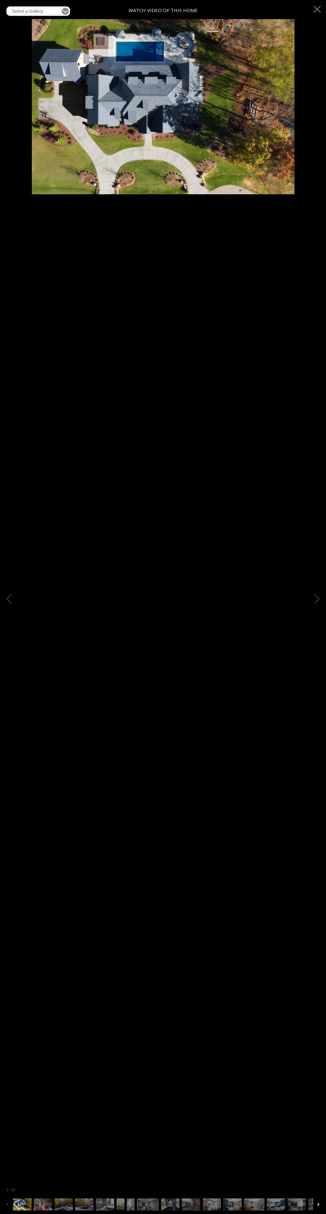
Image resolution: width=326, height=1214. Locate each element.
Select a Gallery (27, 11)
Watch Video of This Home (163, 10)
